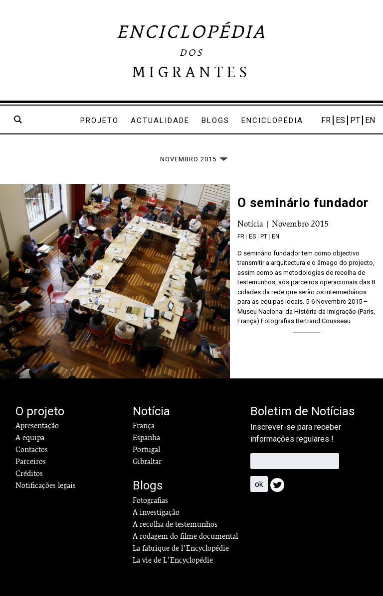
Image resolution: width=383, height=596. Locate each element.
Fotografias (150, 500)
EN (370, 120)
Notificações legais (45, 485)
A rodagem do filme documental (185, 536)
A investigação (156, 512)
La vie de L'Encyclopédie (173, 560)
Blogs (215, 120)
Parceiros (30, 461)
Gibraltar (147, 461)
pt (263, 236)
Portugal (146, 449)
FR (326, 120)
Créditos (29, 473)
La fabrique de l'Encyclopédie (181, 548)
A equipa (29, 437)
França (144, 425)
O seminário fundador (303, 203)
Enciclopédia (272, 120)
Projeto (99, 120)
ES (340, 120)
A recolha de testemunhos (175, 524)
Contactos (31, 449)
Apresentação (37, 425)
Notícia (250, 224)
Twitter (280, 488)
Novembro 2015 (300, 224)
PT (355, 120)
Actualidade (160, 120)
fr (240, 236)
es (252, 236)
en (275, 236)
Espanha (146, 437)
